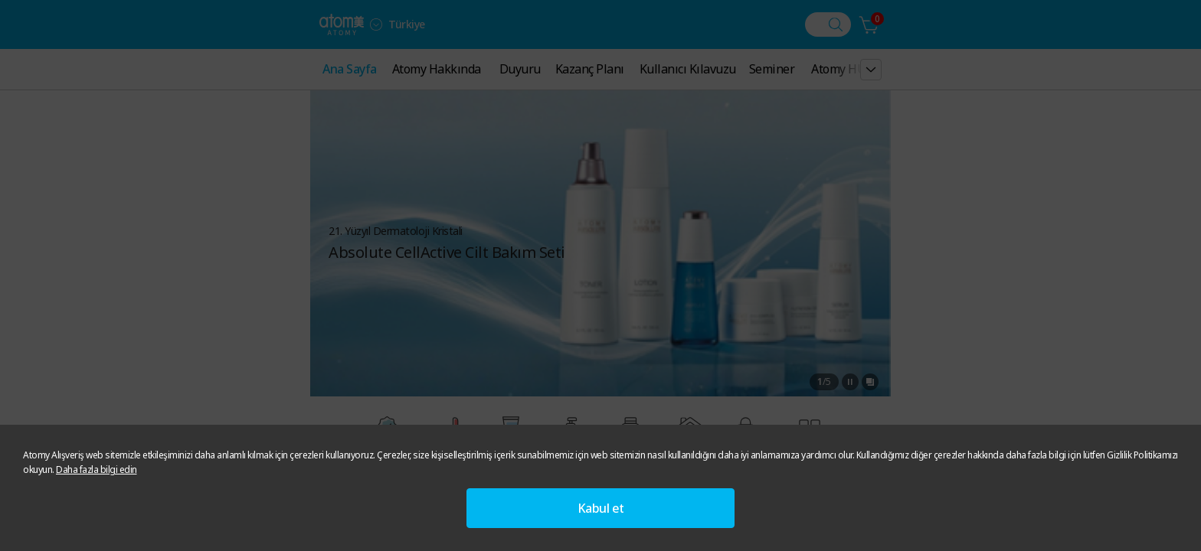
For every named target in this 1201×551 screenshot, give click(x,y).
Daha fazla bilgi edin (96, 469)
